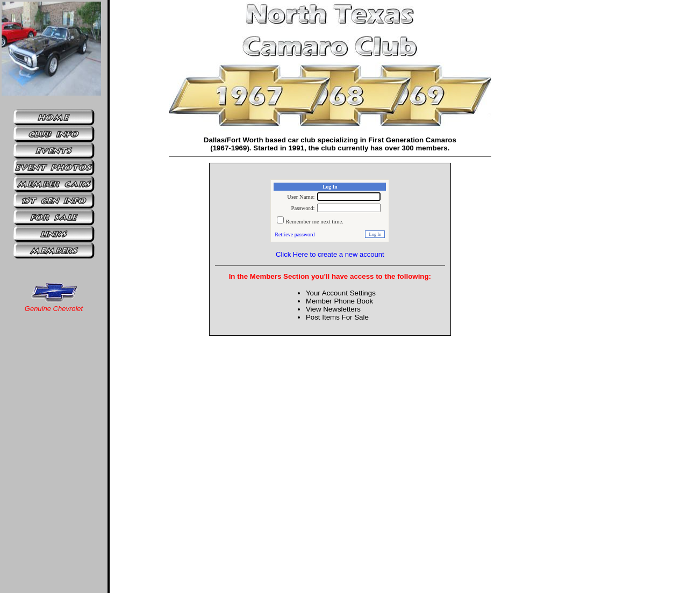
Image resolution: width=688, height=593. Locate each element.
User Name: (300, 197)
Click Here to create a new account (330, 254)
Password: (303, 208)
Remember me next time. (314, 222)
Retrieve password (294, 234)
